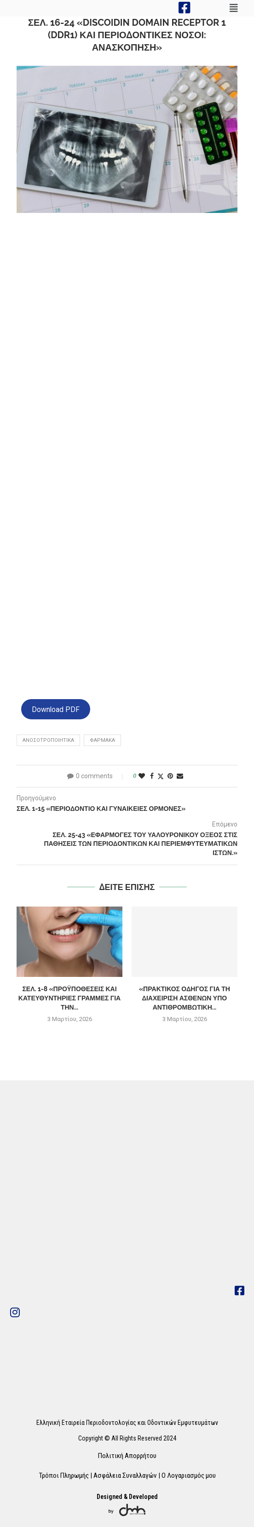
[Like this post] (142, 776)
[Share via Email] (180, 776)
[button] (233, 8)
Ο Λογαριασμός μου (189, 1475)
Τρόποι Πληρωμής (64, 1475)
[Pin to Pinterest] (170, 776)
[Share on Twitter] (160, 776)
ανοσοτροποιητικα (48, 740)
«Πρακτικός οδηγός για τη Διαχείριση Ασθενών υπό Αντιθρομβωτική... (184, 997)
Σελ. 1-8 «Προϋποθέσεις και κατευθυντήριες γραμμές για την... (69, 997)
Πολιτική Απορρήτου (127, 1456)
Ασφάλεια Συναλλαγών (125, 1475)
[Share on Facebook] (152, 776)
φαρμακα (102, 740)
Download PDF (56, 709)
